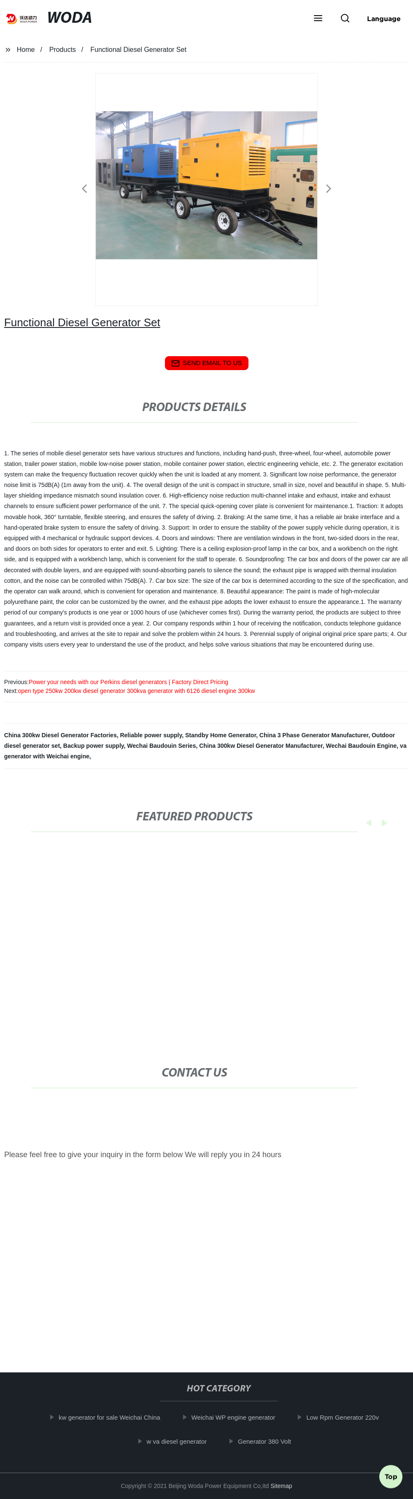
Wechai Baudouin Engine (361, 745)
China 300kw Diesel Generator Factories (60, 735)
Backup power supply (93, 745)
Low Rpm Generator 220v (349, 1417)
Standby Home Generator (220, 735)
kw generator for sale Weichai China (116, 1417)
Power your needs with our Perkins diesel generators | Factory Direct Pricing (128, 682)
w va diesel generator (183, 1441)
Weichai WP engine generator (239, 1417)
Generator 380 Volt (270, 1441)
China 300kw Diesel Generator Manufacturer (261, 745)
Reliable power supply (151, 735)
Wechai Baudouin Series (161, 745)
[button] (318, 19)
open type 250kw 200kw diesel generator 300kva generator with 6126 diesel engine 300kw (136, 690)
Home (26, 49)
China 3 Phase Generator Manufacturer (313, 735)
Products (62, 49)
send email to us (206, 363)
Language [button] (384, 18)
